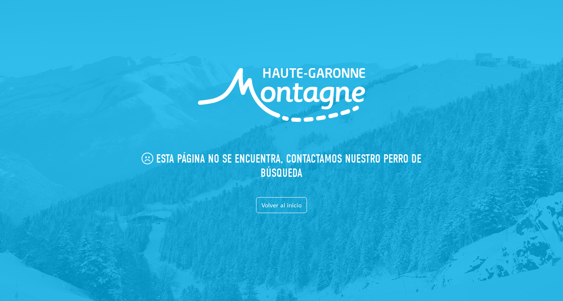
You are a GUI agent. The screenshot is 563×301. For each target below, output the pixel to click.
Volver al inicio (281, 204)
